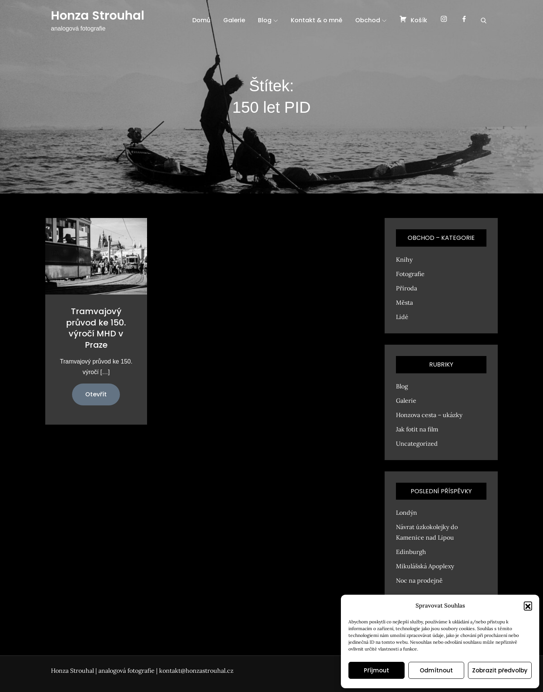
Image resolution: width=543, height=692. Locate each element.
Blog (268, 20)
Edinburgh (411, 551)
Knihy (404, 259)
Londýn (406, 512)
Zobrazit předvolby (500, 670)
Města (404, 302)
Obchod (371, 20)
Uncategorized (417, 443)
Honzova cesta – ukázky (429, 415)
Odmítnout (436, 670)
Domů (201, 20)
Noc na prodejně (419, 580)
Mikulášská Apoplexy (425, 566)
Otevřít (96, 394)
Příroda (406, 288)
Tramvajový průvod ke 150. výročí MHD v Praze (96, 328)
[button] (528, 605)
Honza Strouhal (97, 15)
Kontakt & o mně (316, 20)
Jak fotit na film (417, 429)
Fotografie (410, 274)
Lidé (402, 317)
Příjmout (376, 670)
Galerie (234, 20)
